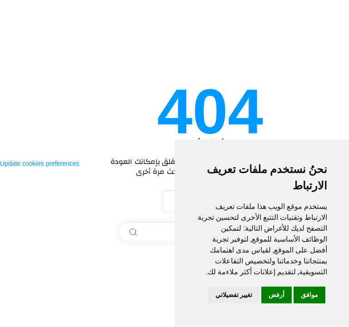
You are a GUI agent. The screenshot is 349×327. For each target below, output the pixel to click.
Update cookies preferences (39, 163)
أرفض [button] (276, 294)
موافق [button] (309, 294)
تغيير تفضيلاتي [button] (233, 294)
